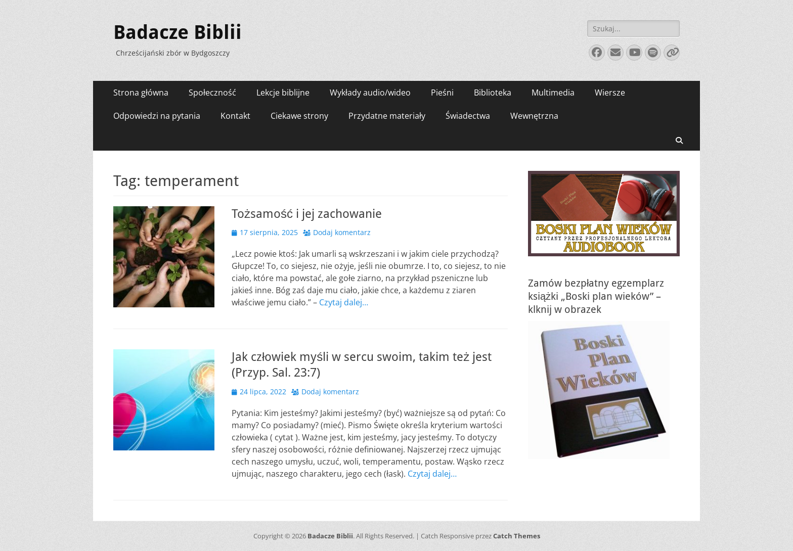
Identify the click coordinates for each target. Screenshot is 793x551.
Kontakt (235, 115)
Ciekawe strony (299, 115)
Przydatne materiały (386, 115)
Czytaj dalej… (343, 302)
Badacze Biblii (177, 32)
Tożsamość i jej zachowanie (307, 214)
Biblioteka (492, 92)
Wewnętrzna (534, 115)
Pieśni (442, 92)
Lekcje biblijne (283, 92)
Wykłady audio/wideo (370, 92)
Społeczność (212, 92)
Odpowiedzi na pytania (156, 115)
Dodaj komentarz (342, 232)
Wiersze (610, 92)
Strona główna (140, 92)
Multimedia (553, 92)
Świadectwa (468, 115)
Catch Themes (516, 535)
